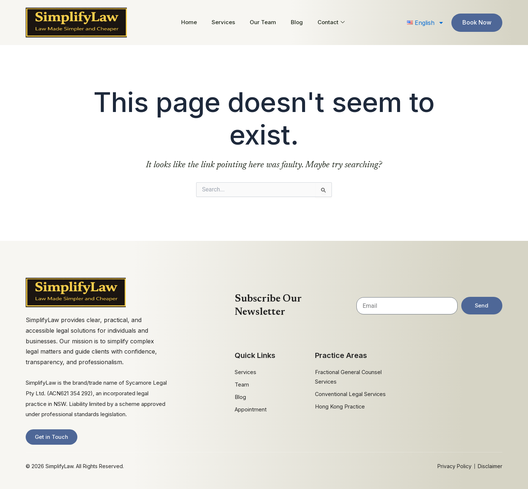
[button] (425, 22)
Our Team (263, 22)
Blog (297, 22)
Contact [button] (331, 22)
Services (223, 22)
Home (189, 22)
